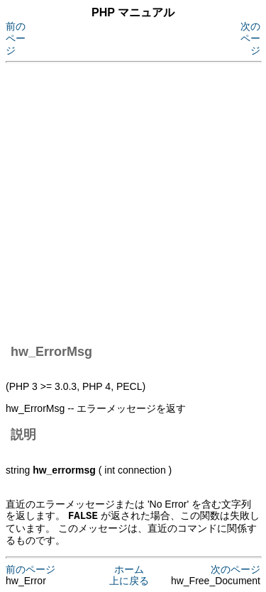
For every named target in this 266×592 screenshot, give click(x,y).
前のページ (16, 38)
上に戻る (129, 580)
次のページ (250, 38)
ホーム (129, 568)
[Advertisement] (133, 201)
